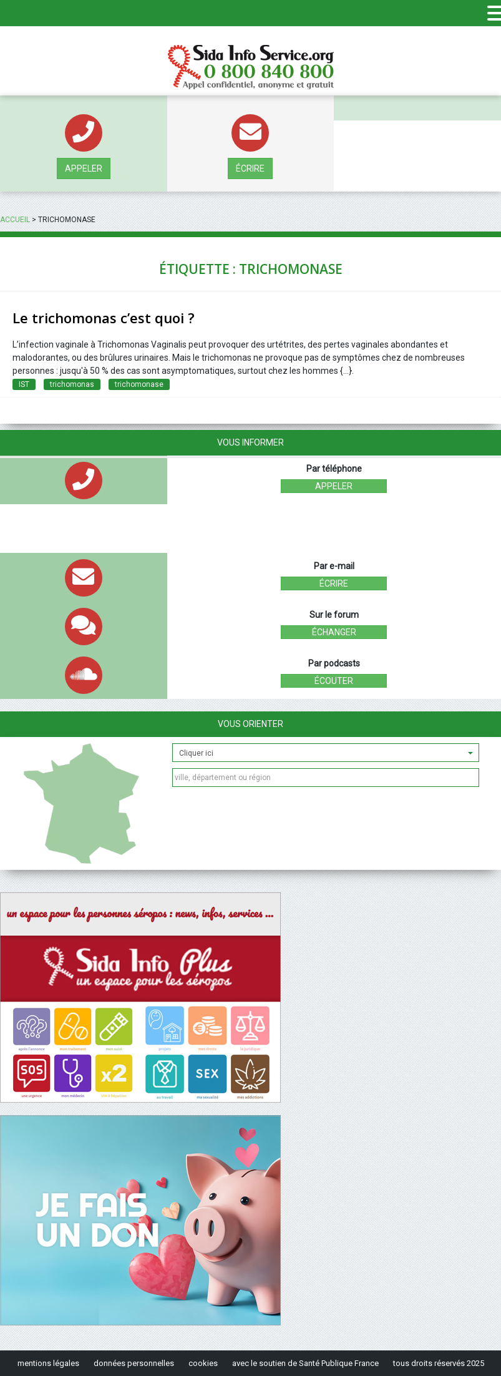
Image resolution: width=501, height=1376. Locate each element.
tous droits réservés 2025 (438, 1363)
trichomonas (72, 384)
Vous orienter (250, 724)
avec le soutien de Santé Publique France (305, 1363)
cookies (203, 1363)
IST (24, 384)
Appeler (83, 168)
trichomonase (139, 384)
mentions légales (48, 1363)
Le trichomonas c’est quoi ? (103, 317)
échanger (334, 632)
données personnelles (134, 1363)
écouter (333, 681)
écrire (250, 168)
